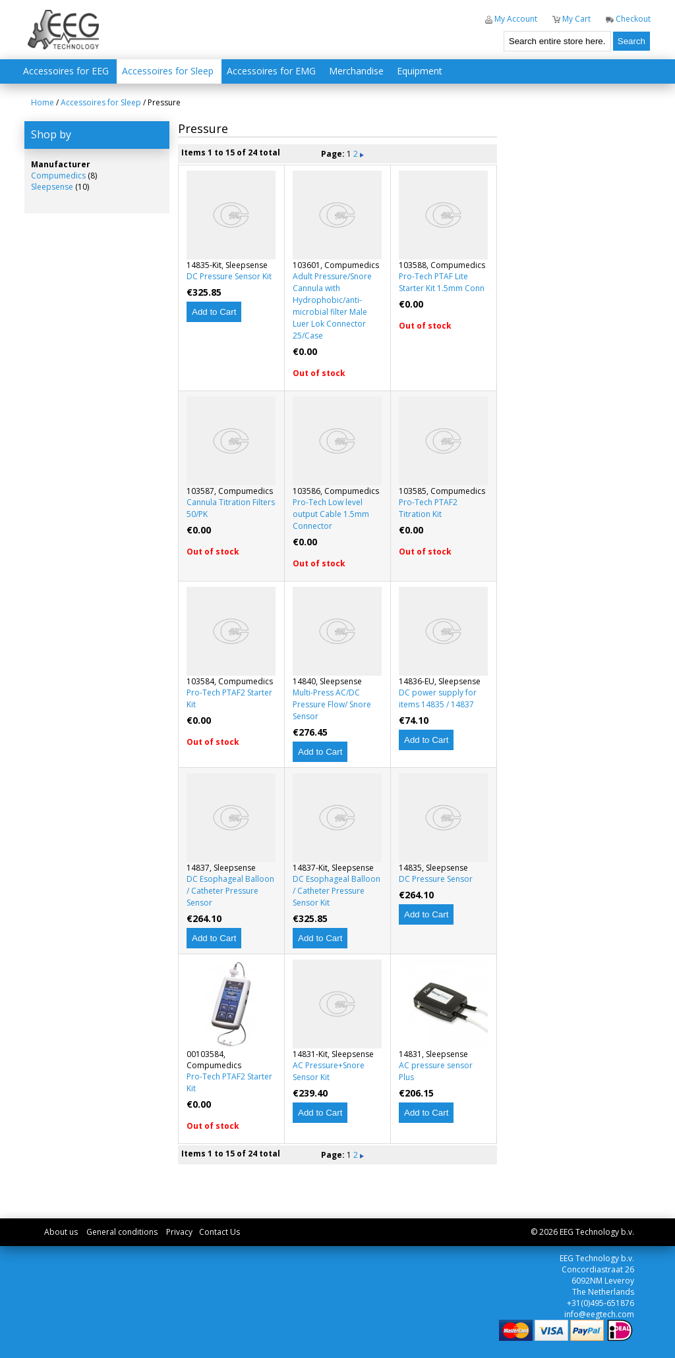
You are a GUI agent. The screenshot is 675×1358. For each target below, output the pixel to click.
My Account (511, 18)
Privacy (179, 1231)
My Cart (571, 18)
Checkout (628, 18)
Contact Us (219, 1231)
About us (61, 1231)
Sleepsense (52, 186)
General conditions (122, 1231)
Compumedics (58, 175)
